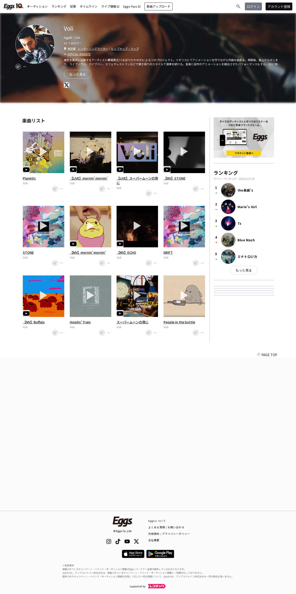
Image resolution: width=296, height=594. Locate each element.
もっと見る (244, 270)
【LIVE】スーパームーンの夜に (137, 180)
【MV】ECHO (126, 252)
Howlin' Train (80, 322)
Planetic (29, 178)
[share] (18, 66)
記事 (73, 6)
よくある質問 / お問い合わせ (166, 527)
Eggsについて (157, 521)
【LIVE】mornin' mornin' (89, 178)
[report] (24, 66)
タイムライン (88, 6)
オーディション (37, 6)
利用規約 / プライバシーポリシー (169, 533)
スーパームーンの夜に (133, 322)
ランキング (58, 6)
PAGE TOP (267, 508)
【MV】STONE (174, 178)
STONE (28, 252)
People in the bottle (179, 322)
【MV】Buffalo (34, 322)
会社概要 (153, 540)
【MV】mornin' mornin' (88, 252)
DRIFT (168, 252)
